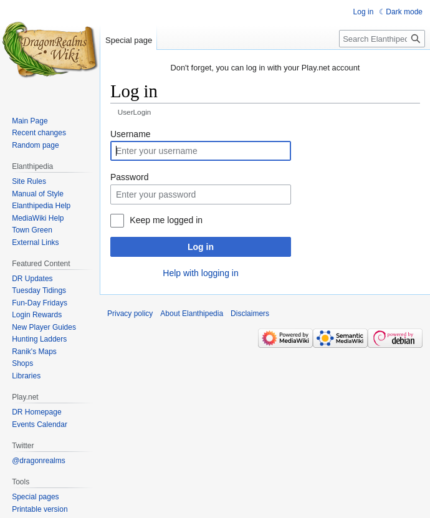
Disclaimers (250, 313)
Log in (201, 247)
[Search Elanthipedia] (382, 38)
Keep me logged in (166, 220)
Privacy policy (130, 313)
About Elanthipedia (191, 313)
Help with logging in (200, 273)
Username (130, 134)
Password (129, 177)
